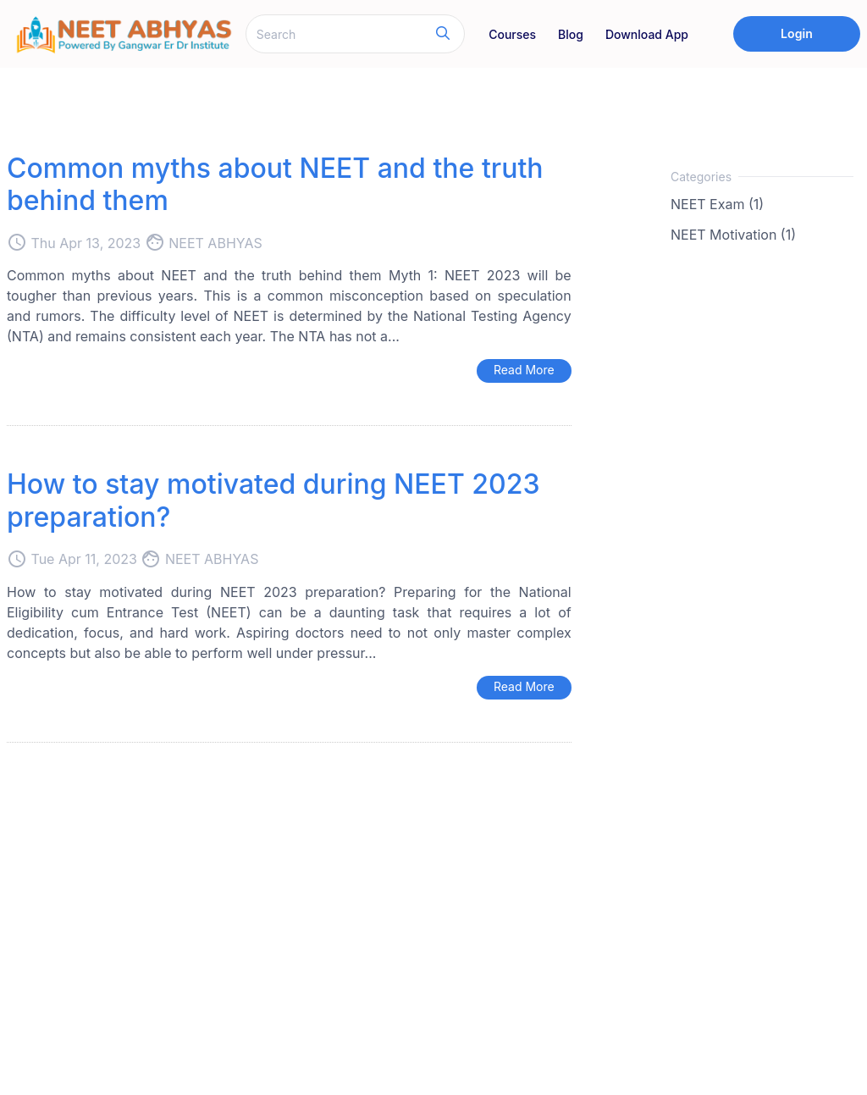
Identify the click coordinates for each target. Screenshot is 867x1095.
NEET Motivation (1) (733, 234)
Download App (646, 34)
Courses (512, 34)
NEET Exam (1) (717, 204)
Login (797, 33)
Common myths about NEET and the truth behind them (275, 184)
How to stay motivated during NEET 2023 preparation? (273, 500)
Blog (570, 34)
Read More (524, 369)
